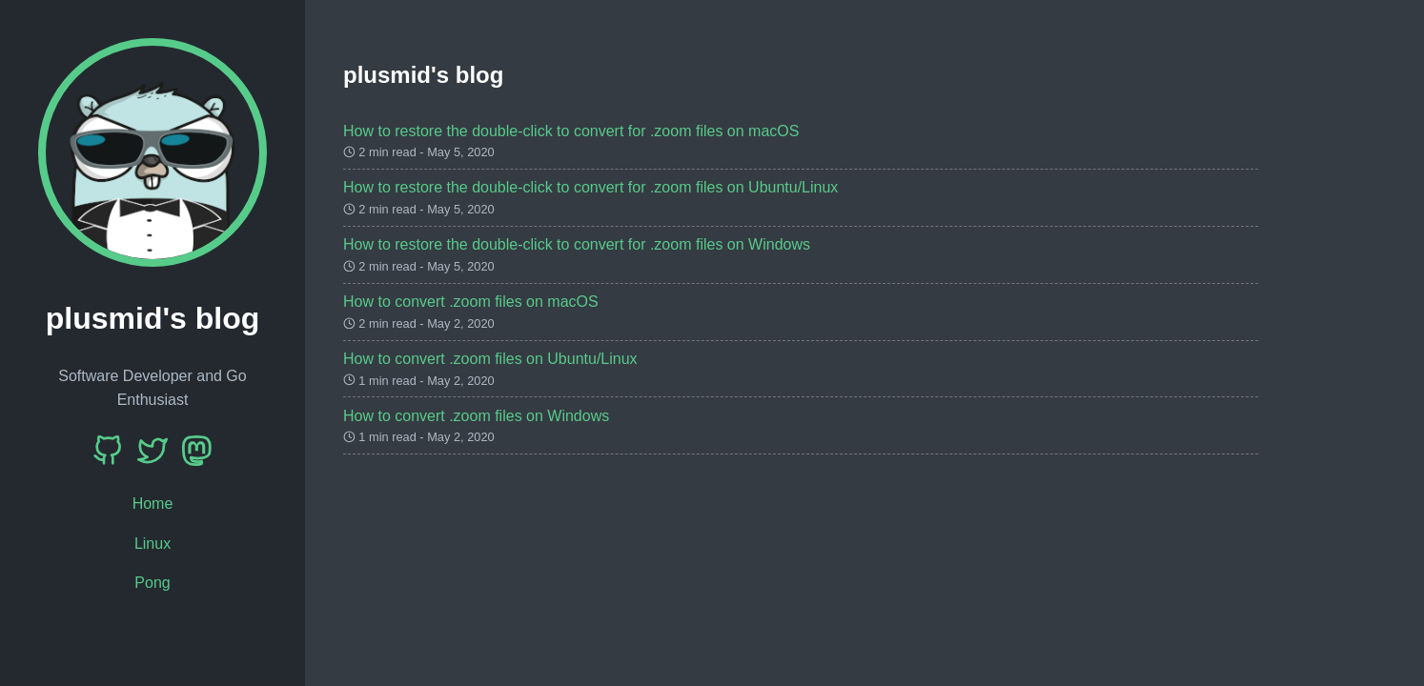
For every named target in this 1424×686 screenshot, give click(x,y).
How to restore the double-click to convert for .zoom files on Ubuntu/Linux (590, 187)
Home (152, 503)
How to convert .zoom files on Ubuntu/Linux (490, 359)
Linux (152, 543)
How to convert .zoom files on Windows (476, 416)
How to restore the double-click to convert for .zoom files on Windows (576, 244)
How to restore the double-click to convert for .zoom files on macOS (571, 131)
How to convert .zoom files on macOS (471, 301)
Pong (152, 583)
